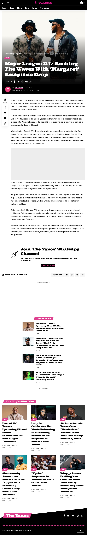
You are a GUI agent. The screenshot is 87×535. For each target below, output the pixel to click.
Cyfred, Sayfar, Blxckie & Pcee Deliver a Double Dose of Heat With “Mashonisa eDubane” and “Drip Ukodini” (50, 343)
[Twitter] (68, 515)
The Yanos (19, 88)
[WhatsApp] (82, 515)
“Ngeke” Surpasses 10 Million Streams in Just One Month (42, 479)
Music (38, 351)
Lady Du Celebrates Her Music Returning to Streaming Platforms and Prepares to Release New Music (49, 360)
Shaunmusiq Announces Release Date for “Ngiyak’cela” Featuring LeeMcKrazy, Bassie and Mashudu (13, 483)
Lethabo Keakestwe (11, 445)
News (7, 58)
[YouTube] (73, 515)
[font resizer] (8, 2)
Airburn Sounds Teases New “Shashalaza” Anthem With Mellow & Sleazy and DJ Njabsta (71, 431)
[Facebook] (64, 515)
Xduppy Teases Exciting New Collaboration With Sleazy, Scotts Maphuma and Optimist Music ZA (72, 482)
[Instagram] (78, 515)
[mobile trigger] (4, 2)
